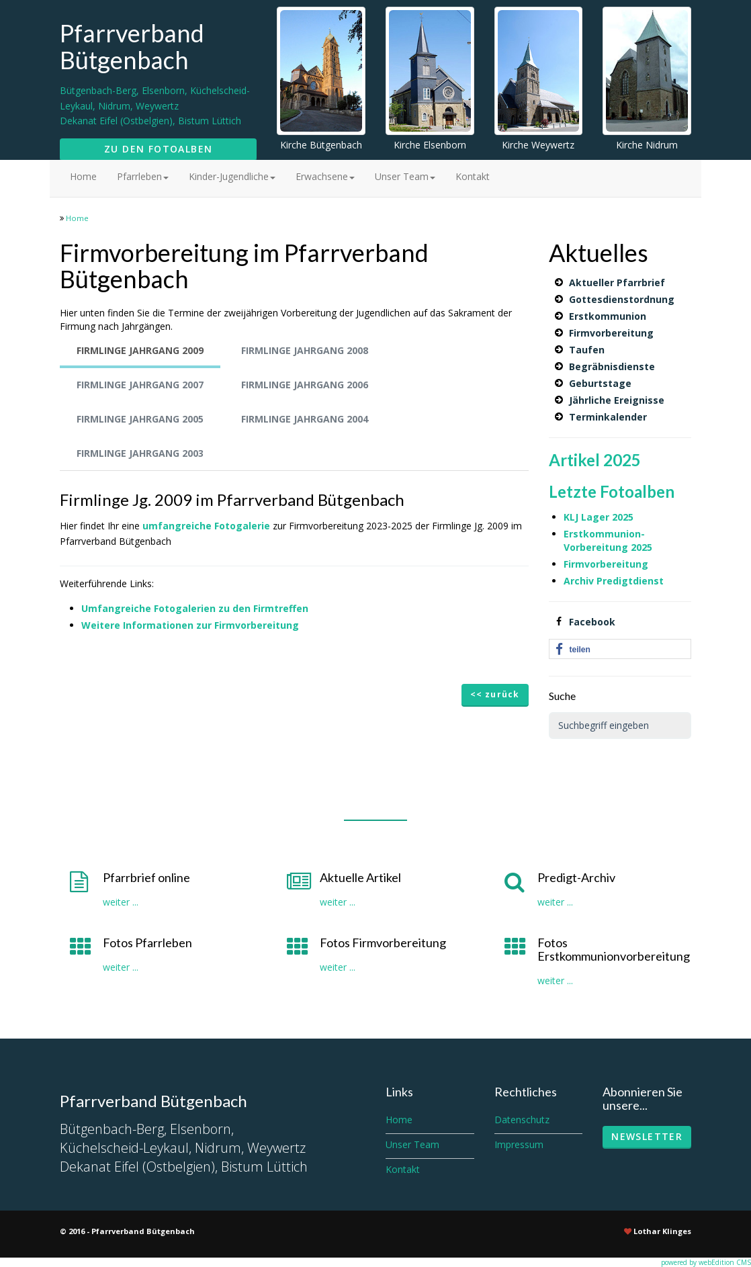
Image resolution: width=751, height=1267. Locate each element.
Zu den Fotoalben (158, 148)
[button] (620, 650)
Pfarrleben (143, 176)
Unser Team (405, 176)
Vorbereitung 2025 (608, 547)
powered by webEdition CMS (706, 1262)
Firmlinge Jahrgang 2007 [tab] (140, 384)
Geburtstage (600, 383)
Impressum (518, 1144)
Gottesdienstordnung (621, 299)
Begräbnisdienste (612, 366)
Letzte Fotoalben (611, 491)
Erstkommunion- (604, 533)
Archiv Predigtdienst (614, 580)
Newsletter (646, 1136)
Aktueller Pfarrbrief (617, 282)
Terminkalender (608, 416)
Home (83, 176)
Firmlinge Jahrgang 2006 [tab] (304, 384)
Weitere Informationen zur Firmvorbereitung (190, 625)
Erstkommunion (607, 316)
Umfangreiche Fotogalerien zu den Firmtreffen (194, 608)
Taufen (587, 349)
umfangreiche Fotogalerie (207, 525)
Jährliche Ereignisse (616, 400)
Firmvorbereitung (611, 332)
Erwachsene (325, 176)
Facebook (592, 621)
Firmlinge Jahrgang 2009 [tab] (140, 350)
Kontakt (472, 176)
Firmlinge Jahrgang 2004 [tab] (304, 418)
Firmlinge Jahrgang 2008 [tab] (304, 350)
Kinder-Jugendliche (232, 176)
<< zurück (495, 694)
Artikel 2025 (595, 460)
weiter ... (120, 901)
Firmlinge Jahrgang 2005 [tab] (140, 418)
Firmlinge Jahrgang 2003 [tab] (140, 453)
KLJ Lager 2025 (598, 517)
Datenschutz (521, 1119)
